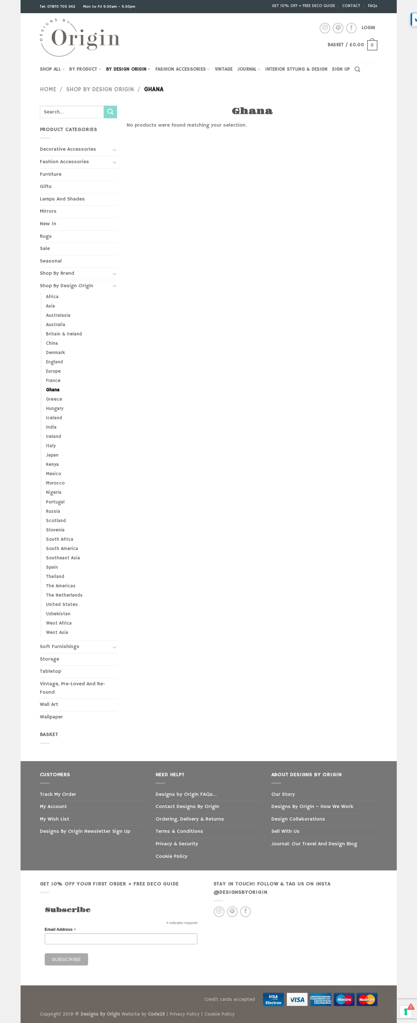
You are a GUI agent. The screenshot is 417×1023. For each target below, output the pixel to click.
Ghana (52, 390)
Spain (52, 567)
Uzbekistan (58, 614)
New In (48, 224)
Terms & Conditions (179, 831)
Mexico (53, 474)
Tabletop (50, 671)
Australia (55, 325)
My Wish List (54, 819)
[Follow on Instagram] (325, 28)
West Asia (57, 633)
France (53, 381)
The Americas (61, 586)
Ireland (53, 437)
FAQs (372, 5)
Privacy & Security (177, 844)
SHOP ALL (52, 69)
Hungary (54, 409)
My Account (53, 807)
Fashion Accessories (64, 162)
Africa (52, 297)
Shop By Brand (57, 273)
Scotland (56, 521)
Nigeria (53, 492)
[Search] (357, 69)
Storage (49, 659)
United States (62, 605)
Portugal (55, 502)
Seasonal (51, 261)
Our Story (283, 794)
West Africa (59, 623)
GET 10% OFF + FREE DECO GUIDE (303, 5)
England (54, 362)
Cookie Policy (171, 856)
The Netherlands (64, 595)
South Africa (59, 539)
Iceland (54, 418)
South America (62, 549)
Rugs (46, 236)
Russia (53, 511)
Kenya (52, 464)
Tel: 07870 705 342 (58, 6)
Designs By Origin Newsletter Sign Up (85, 831)
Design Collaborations (298, 819)
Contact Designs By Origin (187, 807)
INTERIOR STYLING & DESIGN (296, 69)
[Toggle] (114, 150)
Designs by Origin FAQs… (186, 794)
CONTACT (351, 5)
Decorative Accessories (68, 149)
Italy (51, 446)
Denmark (55, 353)
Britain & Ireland (64, 334)
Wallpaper (51, 717)
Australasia (58, 315)
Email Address (60, 929)
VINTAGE (224, 69)
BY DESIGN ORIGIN (128, 69)
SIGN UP (341, 69)
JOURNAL (249, 69)
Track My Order (58, 794)
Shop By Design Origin (100, 89)
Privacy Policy (184, 1014)
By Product (85, 69)
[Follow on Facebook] (351, 28)
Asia (50, 306)
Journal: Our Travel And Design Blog (314, 844)
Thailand (55, 577)
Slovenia (55, 530)
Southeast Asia (63, 558)
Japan (52, 455)
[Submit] (110, 112)
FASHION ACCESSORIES (182, 69)
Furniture (50, 174)
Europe (53, 371)
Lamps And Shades (62, 199)
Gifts (46, 186)
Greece (54, 399)
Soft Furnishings (59, 647)
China (52, 343)
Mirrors (48, 211)
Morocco (55, 483)
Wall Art (49, 704)
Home (48, 89)
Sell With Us (285, 831)
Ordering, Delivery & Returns (190, 819)
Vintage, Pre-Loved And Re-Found (72, 688)
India (51, 427)
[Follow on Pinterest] (338, 28)
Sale (45, 248)
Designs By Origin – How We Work (312, 807)
